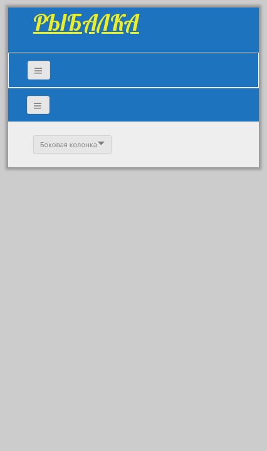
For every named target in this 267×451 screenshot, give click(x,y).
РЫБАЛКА (86, 22)
